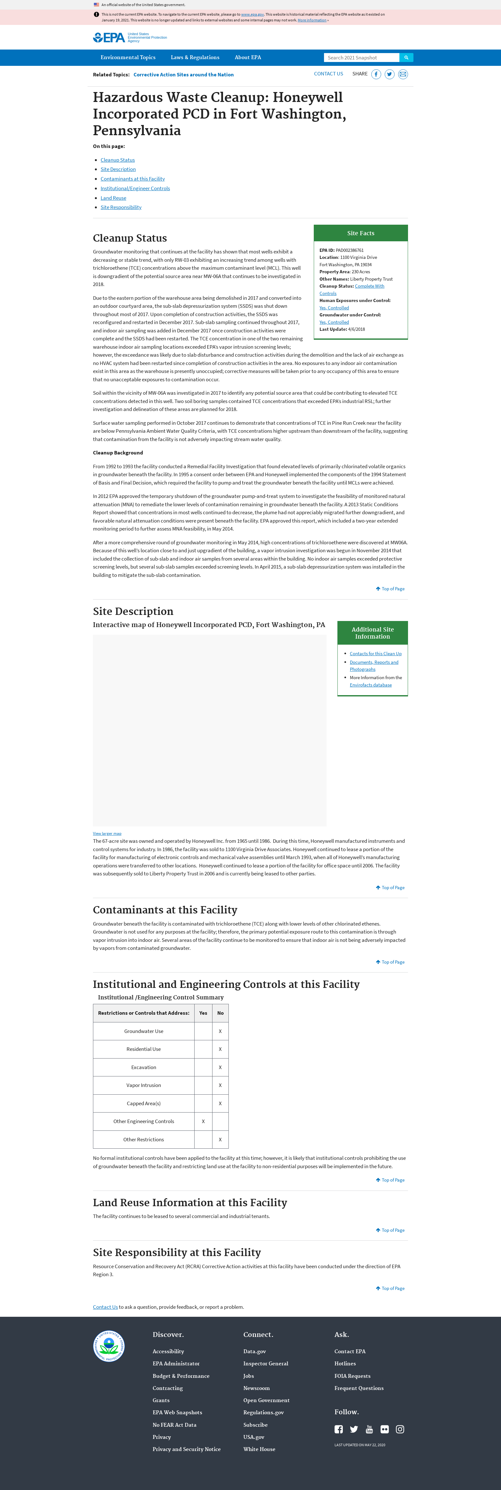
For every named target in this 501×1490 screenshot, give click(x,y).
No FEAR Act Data (175, 1425)
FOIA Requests (353, 1376)
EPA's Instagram (400, 1429)
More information (312, 20)
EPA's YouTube (369, 1429)
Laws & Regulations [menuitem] (195, 58)
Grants (161, 1401)
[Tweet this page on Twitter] (390, 74)
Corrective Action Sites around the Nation (184, 74)
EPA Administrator (176, 1364)
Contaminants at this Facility (133, 178)
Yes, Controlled (334, 308)
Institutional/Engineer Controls (135, 188)
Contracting (168, 1389)
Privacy (162, 1437)
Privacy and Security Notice (187, 1450)
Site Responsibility (121, 207)
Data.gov (254, 1352)
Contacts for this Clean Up (376, 653)
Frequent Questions (359, 1389)
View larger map (107, 833)
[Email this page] (403, 74)
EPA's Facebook (339, 1429)
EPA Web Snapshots (177, 1413)
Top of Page (393, 589)
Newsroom (256, 1389)
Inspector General (265, 1364)
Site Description (118, 169)
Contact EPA (350, 1352)
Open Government (266, 1401)
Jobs (248, 1376)
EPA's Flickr (385, 1429)
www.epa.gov (252, 14)
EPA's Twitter (354, 1429)
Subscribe (255, 1425)
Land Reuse (113, 197)
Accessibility (168, 1352)
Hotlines (345, 1364)
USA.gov (253, 1437)
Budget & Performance (181, 1376)
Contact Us (328, 73)
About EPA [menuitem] (248, 58)
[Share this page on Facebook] (376, 74)
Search (406, 57)
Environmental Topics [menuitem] (128, 58)
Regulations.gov (263, 1413)
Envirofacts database (371, 685)
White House (259, 1450)
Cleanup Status (118, 159)
